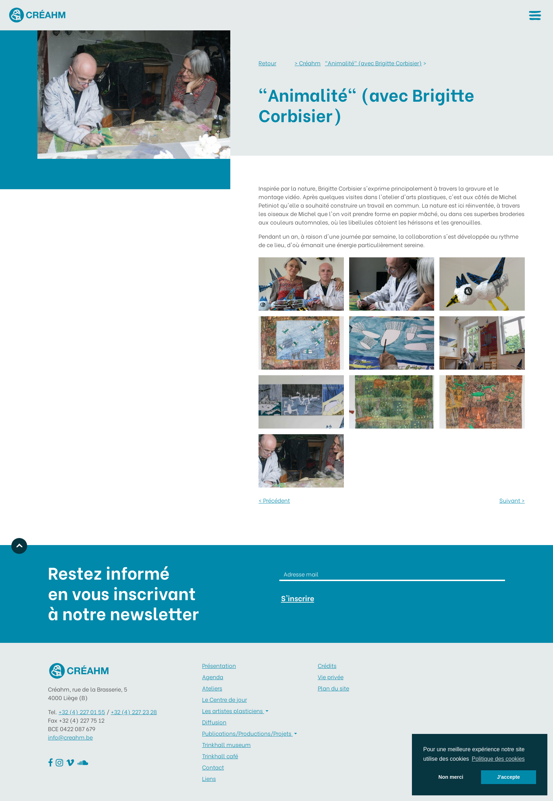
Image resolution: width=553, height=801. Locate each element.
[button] (534, 15)
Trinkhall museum (226, 744)
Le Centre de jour (224, 699)
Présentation (219, 665)
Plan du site (333, 688)
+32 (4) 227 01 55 (82, 711)
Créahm (307, 63)
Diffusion (214, 722)
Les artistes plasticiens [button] (233, 710)
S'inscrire (297, 597)
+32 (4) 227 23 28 (134, 711)
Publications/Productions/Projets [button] (247, 733)
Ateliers (212, 688)
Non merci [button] (450, 777)
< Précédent (274, 500)
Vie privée (331, 677)
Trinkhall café (220, 756)
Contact (213, 767)
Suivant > (512, 500)
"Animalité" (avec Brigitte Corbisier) (373, 63)
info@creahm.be (70, 737)
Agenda (212, 677)
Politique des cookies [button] (498, 759)
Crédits (327, 665)
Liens (209, 778)
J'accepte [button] (508, 777)
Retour (267, 63)
